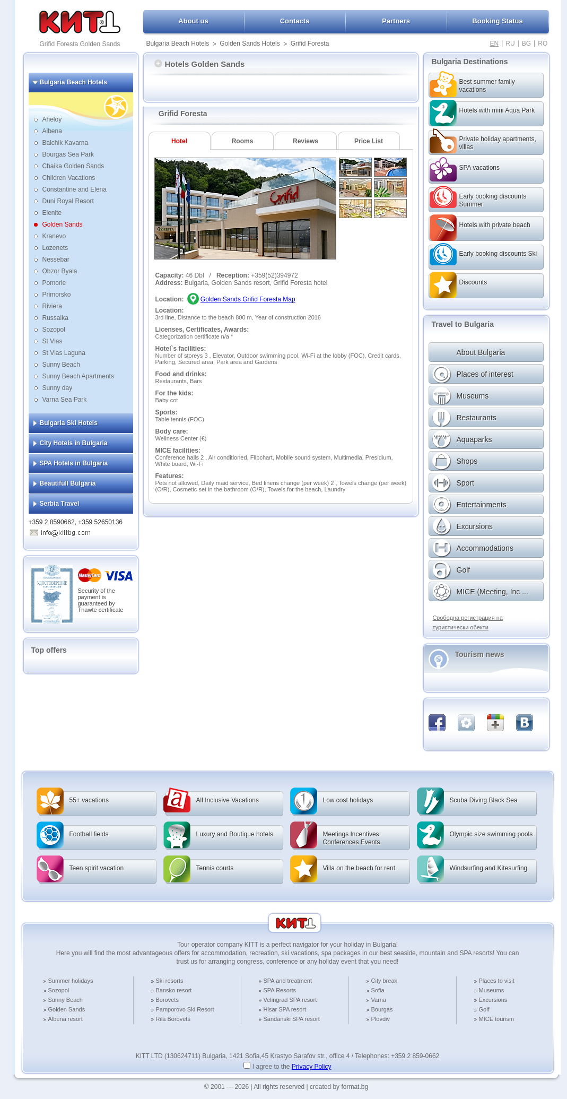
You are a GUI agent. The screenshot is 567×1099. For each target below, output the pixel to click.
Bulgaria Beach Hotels (178, 43)
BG (526, 43)
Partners (396, 21)
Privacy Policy (312, 1066)
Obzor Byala (59, 271)
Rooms (243, 141)
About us (193, 21)
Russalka (55, 318)
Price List (368, 141)
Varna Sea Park (64, 399)
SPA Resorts (280, 990)
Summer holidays (70, 980)
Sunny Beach (61, 364)
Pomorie (54, 283)
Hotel (179, 141)
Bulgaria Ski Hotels (69, 423)
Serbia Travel (60, 503)
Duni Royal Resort (68, 201)
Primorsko (56, 294)
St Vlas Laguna (63, 353)
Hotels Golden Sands (199, 63)
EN (494, 43)
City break (384, 980)
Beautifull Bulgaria (68, 483)
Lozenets (55, 248)
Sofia (378, 990)
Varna (379, 1000)
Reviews (305, 141)
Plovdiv (380, 1019)
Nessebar (55, 259)
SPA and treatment (288, 980)
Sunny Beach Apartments (78, 376)
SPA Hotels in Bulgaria (74, 463)
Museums (491, 990)
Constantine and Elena (74, 189)
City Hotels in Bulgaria (74, 443)
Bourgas (382, 1009)
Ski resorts (170, 980)
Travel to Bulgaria (463, 324)
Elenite (52, 213)
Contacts (295, 21)
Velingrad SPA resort (290, 1000)
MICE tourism (496, 1019)
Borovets (167, 1000)
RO (542, 43)
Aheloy (52, 119)
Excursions (493, 1000)
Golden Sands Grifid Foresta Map (247, 299)
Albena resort (65, 1019)
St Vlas (52, 341)
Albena (52, 131)
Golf (484, 1009)
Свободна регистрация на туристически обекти (468, 622)
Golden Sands (62, 224)
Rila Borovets (173, 1019)
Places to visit (496, 980)
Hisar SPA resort (285, 1009)
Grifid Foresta (310, 43)
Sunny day (57, 388)
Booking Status (497, 21)
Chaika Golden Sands (73, 166)
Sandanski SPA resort (292, 1019)
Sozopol (53, 329)
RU (509, 43)
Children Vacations (68, 177)
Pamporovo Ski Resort (185, 1009)
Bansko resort (174, 990)
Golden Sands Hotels (250, 43)
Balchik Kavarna (65, 142)
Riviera (52, 306)
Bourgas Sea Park (68, 154)
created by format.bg (339, 1087)
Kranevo (54, 236)
